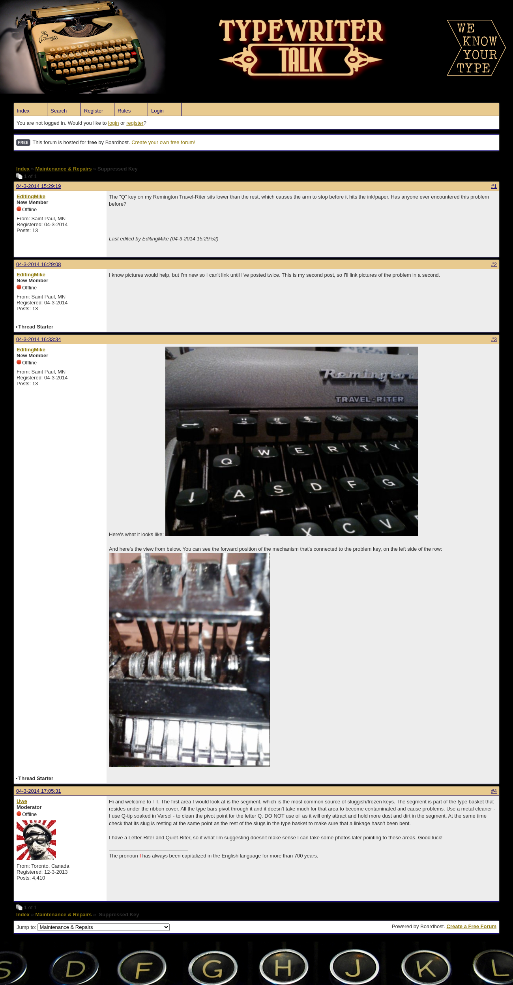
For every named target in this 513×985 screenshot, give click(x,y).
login (113, 123)
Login (157, 111)
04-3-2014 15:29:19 (38, 186)
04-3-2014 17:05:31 (38, 791)
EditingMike (31, 196)
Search (59, 111)
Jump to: (93, 927)
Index (23, 111)
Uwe (22, 801)
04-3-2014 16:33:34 (38, 339)
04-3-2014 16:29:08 (38, 264)
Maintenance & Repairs (63, 169)
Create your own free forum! (163, 143)
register (134, 123)
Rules (124, 111)
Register (93, 111)
